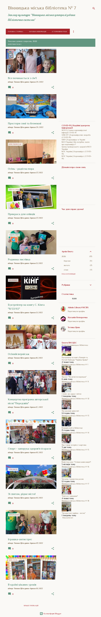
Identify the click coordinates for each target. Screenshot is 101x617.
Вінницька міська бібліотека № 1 (75, 364)
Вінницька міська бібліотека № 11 (75, 381)
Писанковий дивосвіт (70, 411)
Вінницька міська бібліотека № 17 (75, 484)
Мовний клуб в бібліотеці (72, 428)
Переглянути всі (14, 44)
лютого (67, 265)
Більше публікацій (31, 606)
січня (66, 270)
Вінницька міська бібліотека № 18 (75, 501)
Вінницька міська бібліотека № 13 (75, 416)
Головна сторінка (15, 31)
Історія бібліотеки (59, 31)
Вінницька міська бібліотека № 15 (75, 450)
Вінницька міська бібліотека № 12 (75, 399)
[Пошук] (93, 8)
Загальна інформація (37, 31)
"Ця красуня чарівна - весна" (73, 513)
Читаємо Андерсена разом (73, 479)
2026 (64, 256)
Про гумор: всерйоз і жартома (74, 445)
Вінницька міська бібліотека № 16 (75, 467)
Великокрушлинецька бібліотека (75, 345)
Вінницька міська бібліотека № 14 (75, 433)
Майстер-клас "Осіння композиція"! (76, 462)
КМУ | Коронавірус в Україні (73, 140)
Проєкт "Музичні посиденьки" (74, 377)
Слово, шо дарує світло (71, 394)
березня (67, 261)
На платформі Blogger (50, 614)
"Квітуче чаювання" (70, 496)
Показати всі (67, 518)
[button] (52, 87)
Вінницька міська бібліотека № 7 (42, 7)
